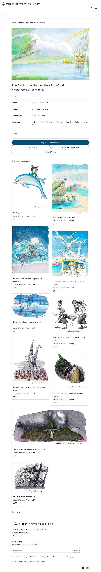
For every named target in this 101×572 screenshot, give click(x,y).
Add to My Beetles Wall (70, 147)
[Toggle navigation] (96, 8)
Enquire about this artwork (50, 142)
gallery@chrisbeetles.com (20, 532)
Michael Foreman (31, 22)
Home (14, 22)
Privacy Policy (51, 557)
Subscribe (77, 550)
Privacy (38, 561)
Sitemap (43, 561)
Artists (20, 22)
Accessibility (31, 561)
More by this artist (31, 147)
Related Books (50, 152)
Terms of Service (64, 557)
